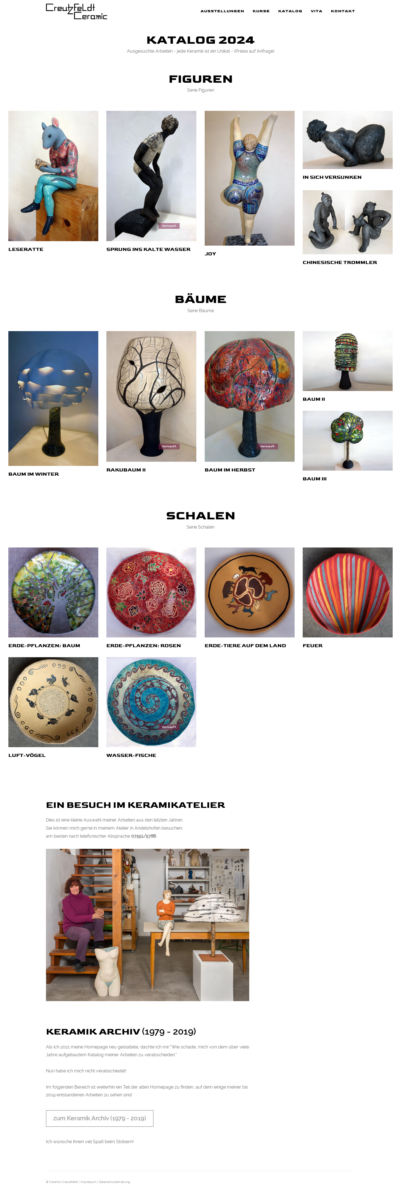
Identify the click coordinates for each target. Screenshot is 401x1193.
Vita (316, 11)
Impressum (88, 1182)
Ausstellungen (222, 11)
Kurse (261, 11)
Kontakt (343, 11)
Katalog (290, 11)
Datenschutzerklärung (114, 1182)
